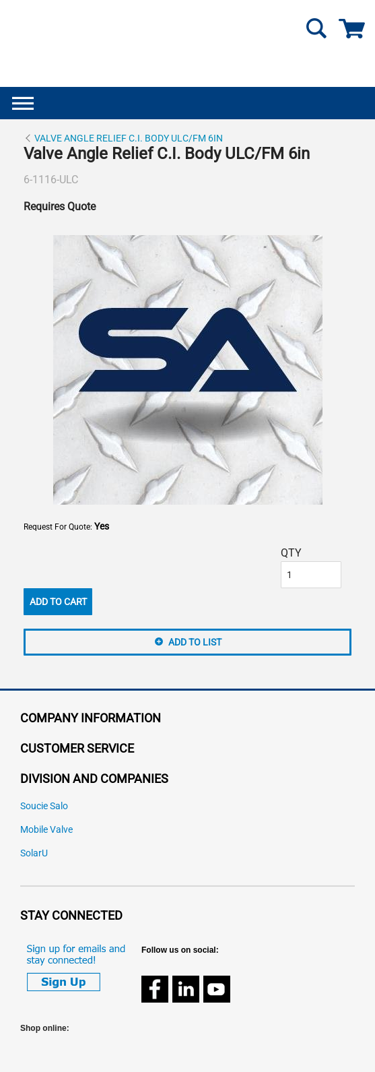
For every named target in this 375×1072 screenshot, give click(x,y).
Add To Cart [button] (58, 601)
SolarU (34, 853)
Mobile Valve (46, 830)
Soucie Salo (44, 806)
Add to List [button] (194, 642)
